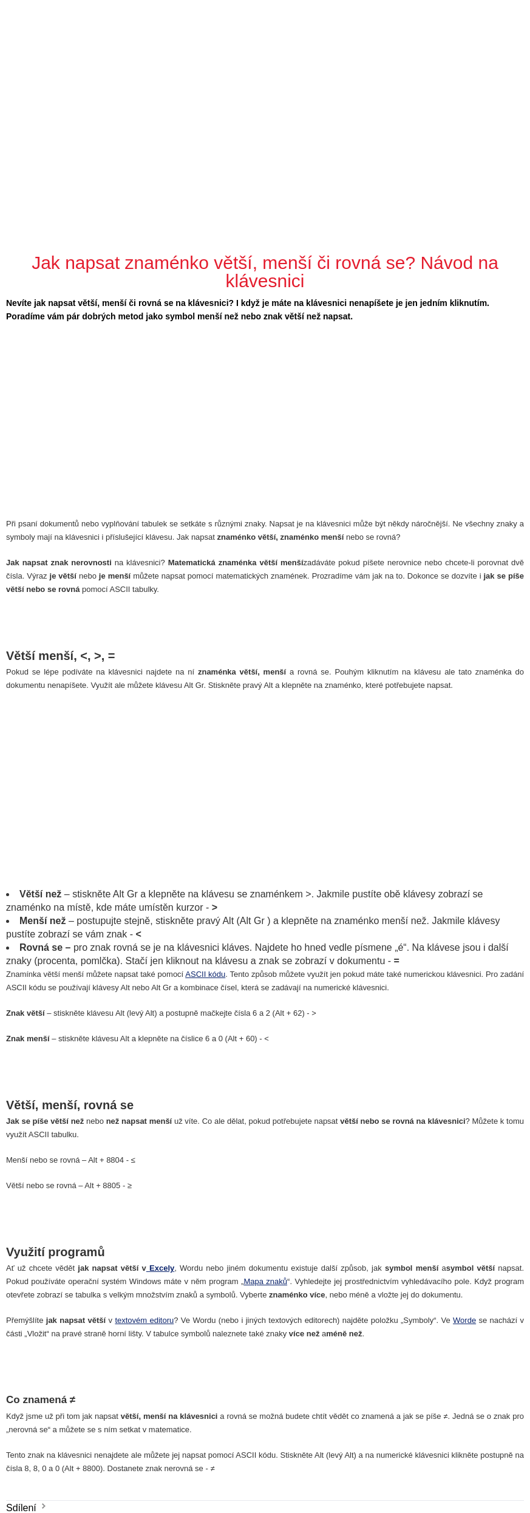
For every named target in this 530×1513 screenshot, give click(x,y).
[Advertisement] (266, 127)
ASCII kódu (205, 974)
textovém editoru (144, 1320)
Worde (464, 1320)
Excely (160, 1268)
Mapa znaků (265, 1281)
